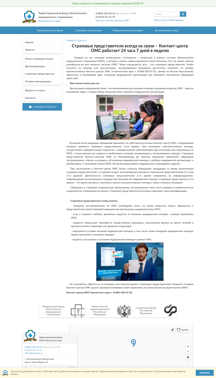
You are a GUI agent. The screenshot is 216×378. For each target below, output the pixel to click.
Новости (82, 40)
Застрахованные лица (166, 30)
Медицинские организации (127, 30)
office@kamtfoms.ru (34, 353)
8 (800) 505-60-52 (105, 13)
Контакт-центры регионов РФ (112, 20)
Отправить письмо (42, 107)
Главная (70, 40)
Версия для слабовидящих (169, 19)
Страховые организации (88, 30)
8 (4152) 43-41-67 (105, 16)
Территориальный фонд (49, 30)
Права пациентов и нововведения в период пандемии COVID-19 (108, 3)
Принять (205, 372)
